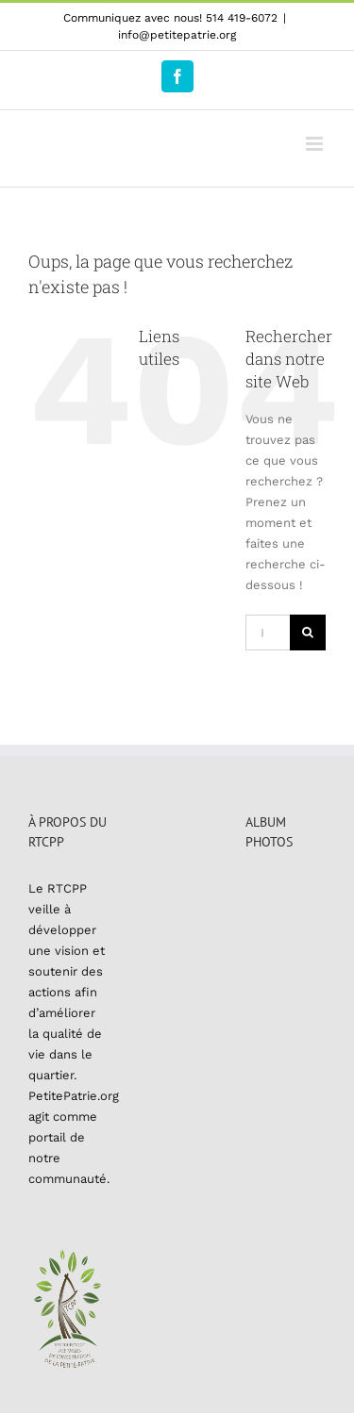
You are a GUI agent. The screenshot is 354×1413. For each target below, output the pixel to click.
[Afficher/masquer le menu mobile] (316, 144)
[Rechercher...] (267, 632)
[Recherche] (308, 632)
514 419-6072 (242, 18)
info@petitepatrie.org (177, 34)
